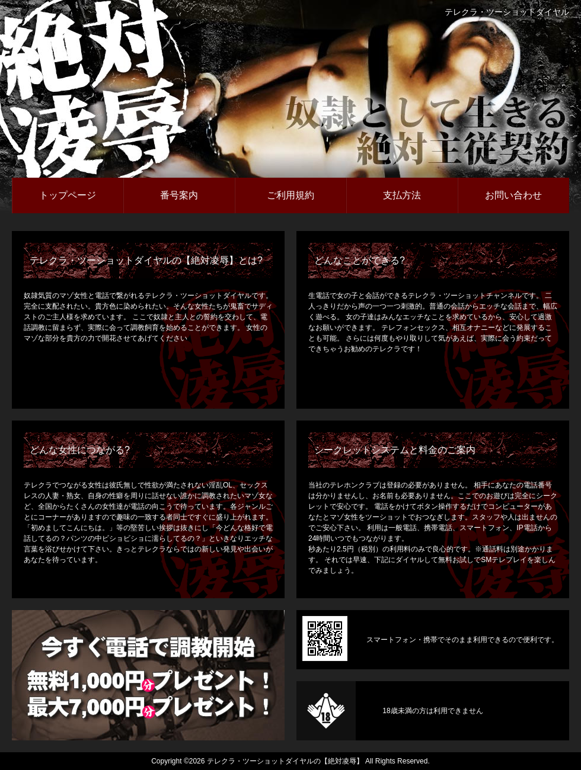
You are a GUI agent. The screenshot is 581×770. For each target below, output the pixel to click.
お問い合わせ (513, 195)
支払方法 (402, 195)
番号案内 (179, 195)
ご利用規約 (290, 195)
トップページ (67, 195)
